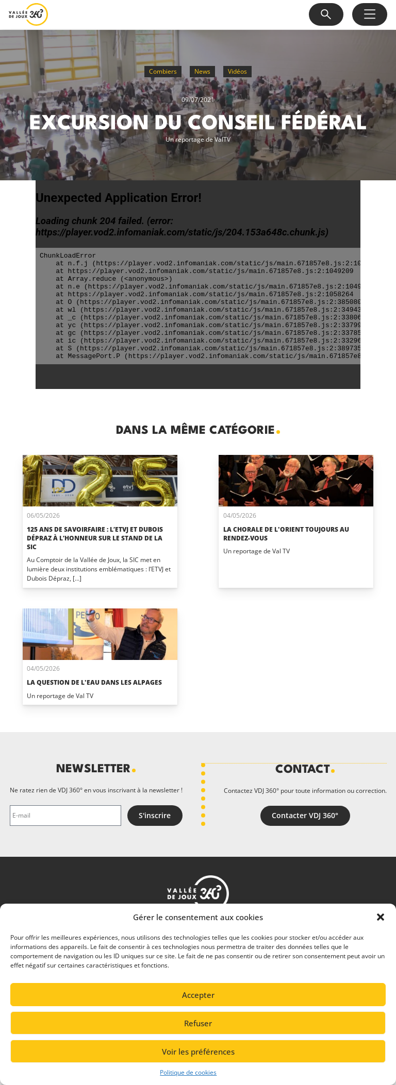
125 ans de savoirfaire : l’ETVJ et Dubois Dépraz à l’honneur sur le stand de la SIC (95, 538)
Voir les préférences (198, 1051)
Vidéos (237, 71)
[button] (380, 917)
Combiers (163, 71)
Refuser (198, 1023)
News (202, 71)
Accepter (198, 995)
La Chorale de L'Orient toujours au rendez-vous (286, 533)
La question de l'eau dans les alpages (94, 682)
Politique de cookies (188, 1072)
